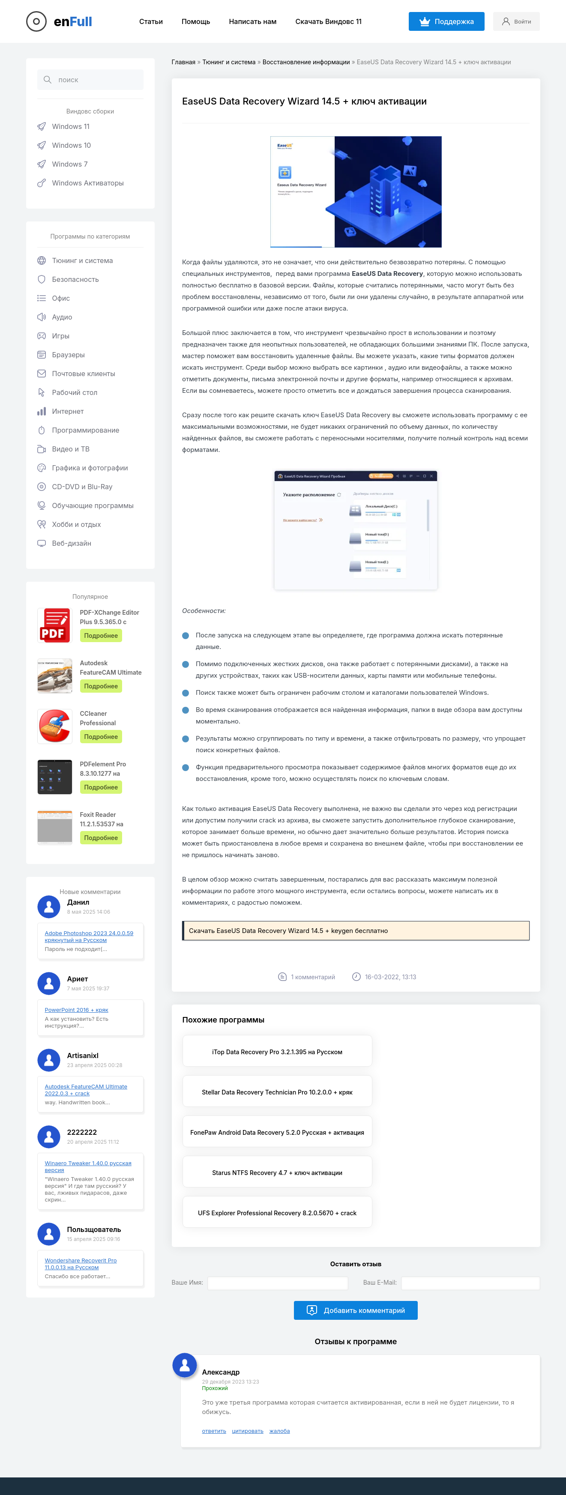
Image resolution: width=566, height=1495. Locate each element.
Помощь (192, 21)
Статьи (147, 21)
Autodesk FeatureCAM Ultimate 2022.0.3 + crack (86, 1090)
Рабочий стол (67, 392)
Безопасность (68, 279)
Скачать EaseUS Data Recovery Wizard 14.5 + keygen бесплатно (288, 942)
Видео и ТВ (63, 449)
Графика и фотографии (82, 467)
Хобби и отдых (69, 524)
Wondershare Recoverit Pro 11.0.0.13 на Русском (81, 1264)
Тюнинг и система (75, 260)
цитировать (248, 1369)
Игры (53, 336)
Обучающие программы (85, 505)
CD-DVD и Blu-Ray (75, 486)
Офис (53, 298)
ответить (214, 1369)
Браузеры (61, 354)
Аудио (54, 317)
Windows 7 (62, 164)
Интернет (60, 411)
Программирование (78, 430)
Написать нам (249, 21)
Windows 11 (63, 126)
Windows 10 (64, 145)
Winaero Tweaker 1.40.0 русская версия (88, 1166)
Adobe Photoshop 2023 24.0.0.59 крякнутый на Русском (89, 936)
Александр (221, 1310)
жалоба (280, 1369)
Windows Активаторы (80, 183)
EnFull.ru (138, 1447)
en (73, 21)
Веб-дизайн (64, 543)
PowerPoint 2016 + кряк (76, 1009)
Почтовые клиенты (76, 373)
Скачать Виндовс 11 (325, 21)
